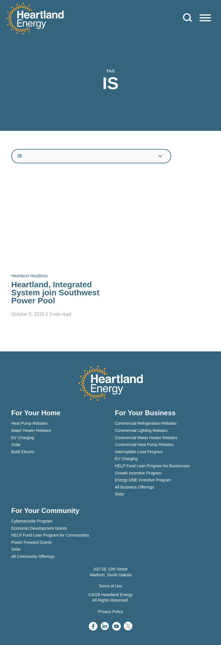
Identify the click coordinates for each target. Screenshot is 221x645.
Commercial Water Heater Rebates (146, 437)
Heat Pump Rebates (29, 423)
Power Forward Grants (31, 542)
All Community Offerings (33, 556)
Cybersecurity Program (31, 521)
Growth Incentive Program (138, 473)
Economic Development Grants (39, 528)
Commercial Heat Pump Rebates (144, 444)
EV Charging (22, 437)
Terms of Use (110, 586)
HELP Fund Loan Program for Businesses (152, 466)
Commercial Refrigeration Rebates (146, 423)
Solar (16, 444)
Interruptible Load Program (139, 451)
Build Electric (23, 451)
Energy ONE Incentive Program (143, 480)
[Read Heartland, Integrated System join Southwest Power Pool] (58, 246)
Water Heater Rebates (31, 430)
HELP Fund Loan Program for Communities (50, 535)
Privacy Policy (110, 611)
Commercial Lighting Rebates (141, 430)
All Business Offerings (134, 487)
